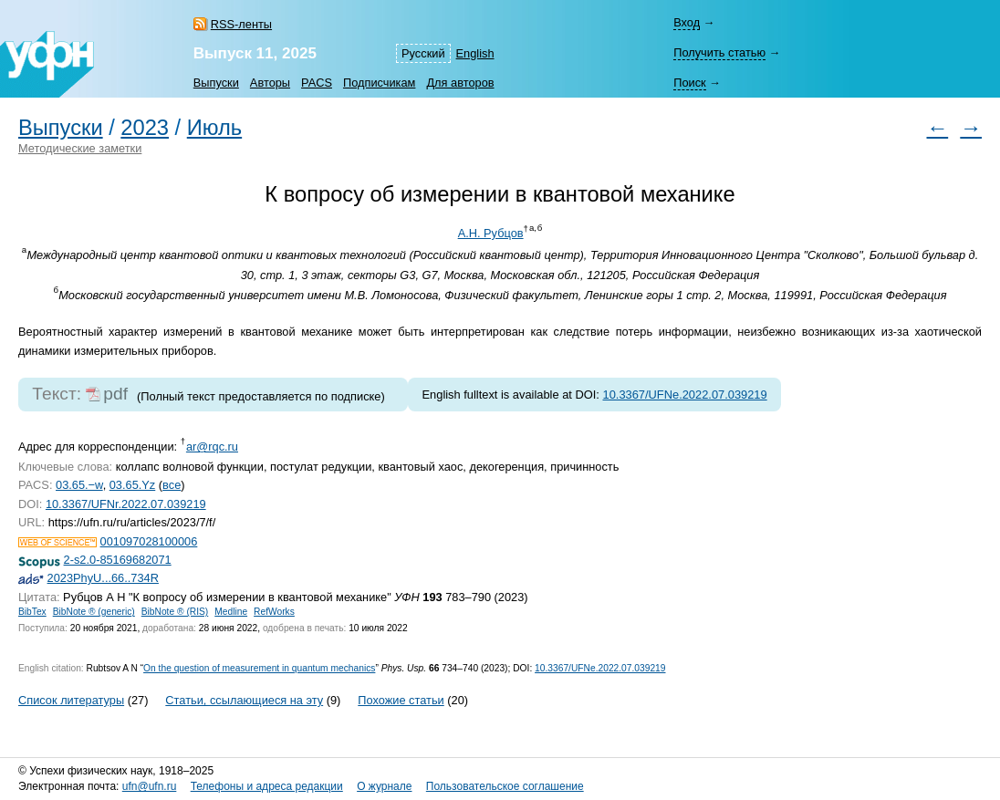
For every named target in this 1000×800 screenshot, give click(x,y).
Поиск (689, 82)
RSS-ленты (241, 24)
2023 (144, 128)
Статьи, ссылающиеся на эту (244, 700)
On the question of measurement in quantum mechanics (259, 668)
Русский (422, 53)
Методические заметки (79, 148)
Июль (214, 128)
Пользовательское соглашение (505, 786)
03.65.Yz (132, 485)
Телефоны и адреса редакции (267, 786)
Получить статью (719, 52)
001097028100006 (149, 541)
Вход (686, 22)
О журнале (384, 786)
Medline (230, 612)
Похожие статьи (400, 700)
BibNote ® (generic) (94, 612)
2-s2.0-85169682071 (118, 559)
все (171, 485)
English (475, 53)
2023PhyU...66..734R (103, 578)
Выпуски (216, 82)
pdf (115, 393)
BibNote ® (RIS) (175, 612)
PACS (316, 82)
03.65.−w (79, 485)
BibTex (32, 612)
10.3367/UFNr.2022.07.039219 (126, 504)
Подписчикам (379, 82)
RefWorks (274, 612)
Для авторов (460, 82)
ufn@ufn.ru (149, 786)
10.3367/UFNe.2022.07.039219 (685, 394)
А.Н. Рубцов (491, 233)
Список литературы (71, 700)
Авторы (270, 82)
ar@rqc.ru (212, 446)
